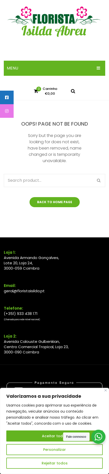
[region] (54, 431)
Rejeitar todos (55, 463)
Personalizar (54, 449)
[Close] (105, 390)
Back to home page (54, 202)
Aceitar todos (54, 436)
